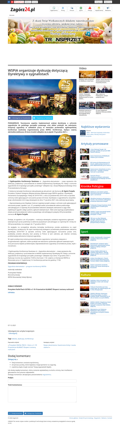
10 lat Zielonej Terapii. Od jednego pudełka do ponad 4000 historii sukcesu (100, 150)
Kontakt (34, 2)
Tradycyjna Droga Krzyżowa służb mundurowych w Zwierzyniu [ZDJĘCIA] (100, 206)
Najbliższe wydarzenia (95, 127)
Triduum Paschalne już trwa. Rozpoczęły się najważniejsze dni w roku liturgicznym (100, 288)
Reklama (28, 2)
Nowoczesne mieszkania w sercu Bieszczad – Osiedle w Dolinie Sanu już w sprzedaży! (100, 170)
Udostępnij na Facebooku (20, 118)
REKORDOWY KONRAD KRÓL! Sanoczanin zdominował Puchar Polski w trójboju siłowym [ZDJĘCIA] (100, 246)
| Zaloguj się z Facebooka (33, 413)
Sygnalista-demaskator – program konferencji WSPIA (27, 266)
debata (14, 339)
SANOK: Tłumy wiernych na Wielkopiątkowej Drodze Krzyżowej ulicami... (104, 81)
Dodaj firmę (19, 2)
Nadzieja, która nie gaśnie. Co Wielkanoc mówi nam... (86, 80)
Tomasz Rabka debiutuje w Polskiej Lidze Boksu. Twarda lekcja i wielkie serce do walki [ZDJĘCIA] (99, 253)
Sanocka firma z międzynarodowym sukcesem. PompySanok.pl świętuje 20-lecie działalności (100, 178)
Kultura (86, 275)
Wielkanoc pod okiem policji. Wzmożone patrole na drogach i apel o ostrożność (100, 193)
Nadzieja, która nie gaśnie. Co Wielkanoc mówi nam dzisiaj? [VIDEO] (99, 281)
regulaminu (47, 374)
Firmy (62, 9)
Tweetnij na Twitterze (42, 118)
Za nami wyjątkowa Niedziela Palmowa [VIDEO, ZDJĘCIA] (104, 112)
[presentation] (22, 406)
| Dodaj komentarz (15, 413)
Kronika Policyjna (92, 186)
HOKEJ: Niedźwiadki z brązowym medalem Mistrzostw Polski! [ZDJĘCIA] (100, 238)
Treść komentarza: (15, 385)
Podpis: (11, 378)
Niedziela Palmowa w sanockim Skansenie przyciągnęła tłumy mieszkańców (85, 113)
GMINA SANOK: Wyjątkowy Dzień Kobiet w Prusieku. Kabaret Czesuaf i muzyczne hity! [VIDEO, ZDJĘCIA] (100, 304)
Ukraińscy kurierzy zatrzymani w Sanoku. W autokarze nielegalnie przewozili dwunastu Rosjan (100, 200)
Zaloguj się (98, 2)
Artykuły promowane (94, 144)
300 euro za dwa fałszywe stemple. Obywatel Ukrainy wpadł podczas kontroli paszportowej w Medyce (98, 220)
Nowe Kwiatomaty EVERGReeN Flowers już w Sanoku (99, 156)
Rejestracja (108, 2)
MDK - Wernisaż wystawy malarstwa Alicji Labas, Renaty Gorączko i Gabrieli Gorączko (95, 133)
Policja (90, 9)
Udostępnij (13, 333)
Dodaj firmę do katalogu (86, 418)
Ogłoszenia (53, 9)
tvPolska (11, 292)
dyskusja (21, 339)
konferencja (29, 339)
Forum (71, 9)
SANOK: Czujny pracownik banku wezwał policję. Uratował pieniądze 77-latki (100, 213)
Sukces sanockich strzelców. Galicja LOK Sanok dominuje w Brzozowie (99, 266)
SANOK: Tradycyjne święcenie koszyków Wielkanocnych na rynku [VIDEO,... (86, 96)
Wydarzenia (99, 9)
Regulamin (97, 418)
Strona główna (73, 418)
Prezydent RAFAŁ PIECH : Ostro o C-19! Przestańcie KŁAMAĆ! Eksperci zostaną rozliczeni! (22, 347)
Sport (80, 9)
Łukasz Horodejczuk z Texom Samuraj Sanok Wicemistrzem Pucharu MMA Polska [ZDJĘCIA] (100, 259)
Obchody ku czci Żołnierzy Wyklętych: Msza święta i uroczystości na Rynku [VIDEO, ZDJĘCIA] (99, 311)
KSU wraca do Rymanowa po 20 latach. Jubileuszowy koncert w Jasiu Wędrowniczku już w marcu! (100, 164)
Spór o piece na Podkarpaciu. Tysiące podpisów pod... (102, 95)
